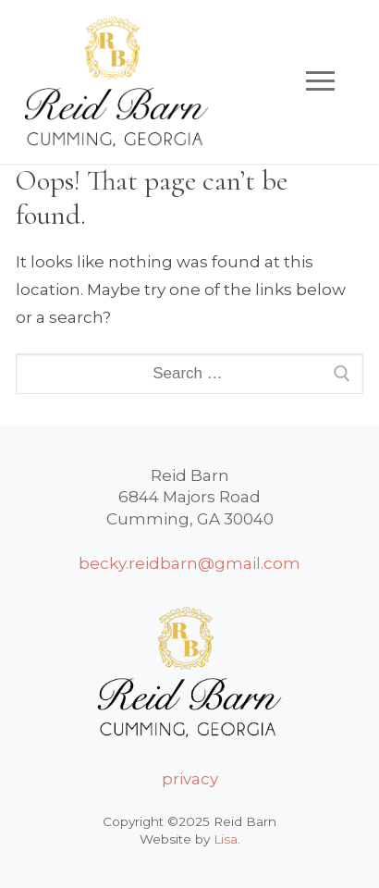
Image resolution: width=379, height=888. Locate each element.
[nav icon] (320, 81)
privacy (190, 779)
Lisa (226, 839)
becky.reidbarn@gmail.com (189, 563)
